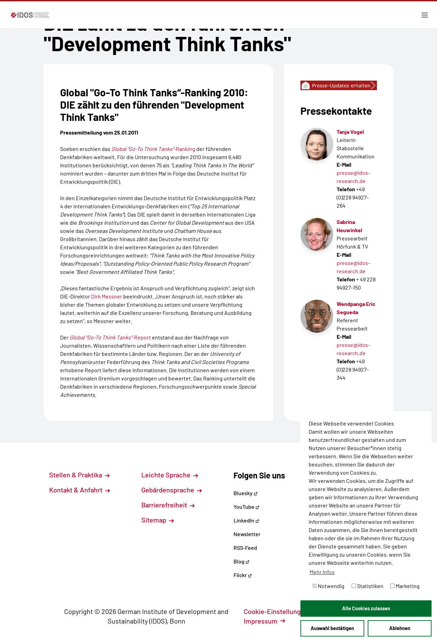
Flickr (243, 575)
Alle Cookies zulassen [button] (366, 608)
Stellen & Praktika (79, 475)
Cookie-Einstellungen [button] (280, 611)
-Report (110, 337)
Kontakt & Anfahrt (79, 490)
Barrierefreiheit (168, 505)
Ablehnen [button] (399, 628)
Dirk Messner (107, 296)
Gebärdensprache (171, 490)
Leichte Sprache (169, 475)
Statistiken (367, 586)
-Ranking (153, 148)
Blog (242, 561)
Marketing (405, 586)
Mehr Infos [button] (322, 572)
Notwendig (328, 586)
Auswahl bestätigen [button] (332, 628)
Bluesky (246, 493)
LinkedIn (246, 520)
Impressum (264, 621)
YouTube (246, 506)
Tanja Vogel (350, 131)
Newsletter (247, 534)
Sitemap (157, 520)
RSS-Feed (245, 547)
